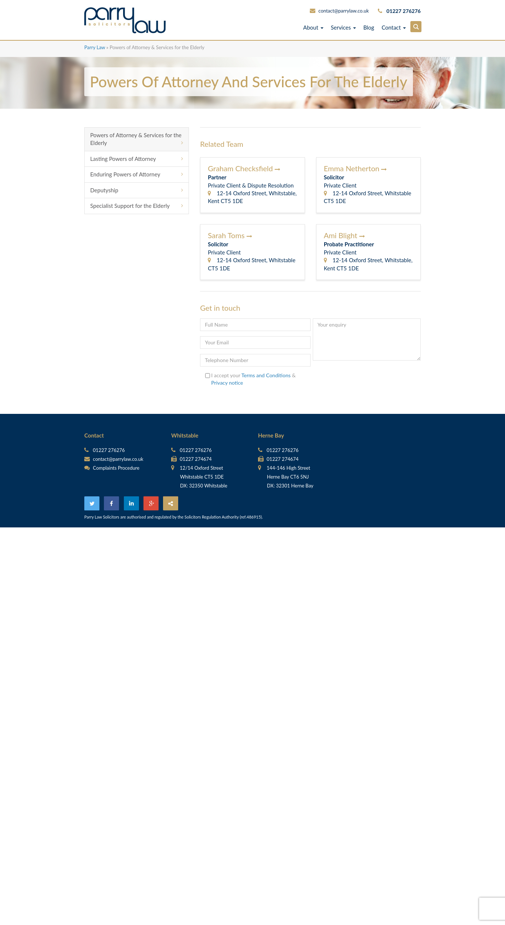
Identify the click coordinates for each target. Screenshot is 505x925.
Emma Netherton (355, 168)
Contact (394, 27)
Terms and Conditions (266, 375)
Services (343, 27)
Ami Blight (344, 235)
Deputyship (104, 190)
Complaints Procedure (111, 468)
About (313, 27)
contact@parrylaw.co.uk (343, 11)
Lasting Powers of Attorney (123, 158)
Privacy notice (227, 382)
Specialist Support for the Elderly (130, 205)
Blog (368, 27)
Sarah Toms (230, 235)
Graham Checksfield (244, 168)
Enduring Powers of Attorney (125, 174)
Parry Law (94, 47)
